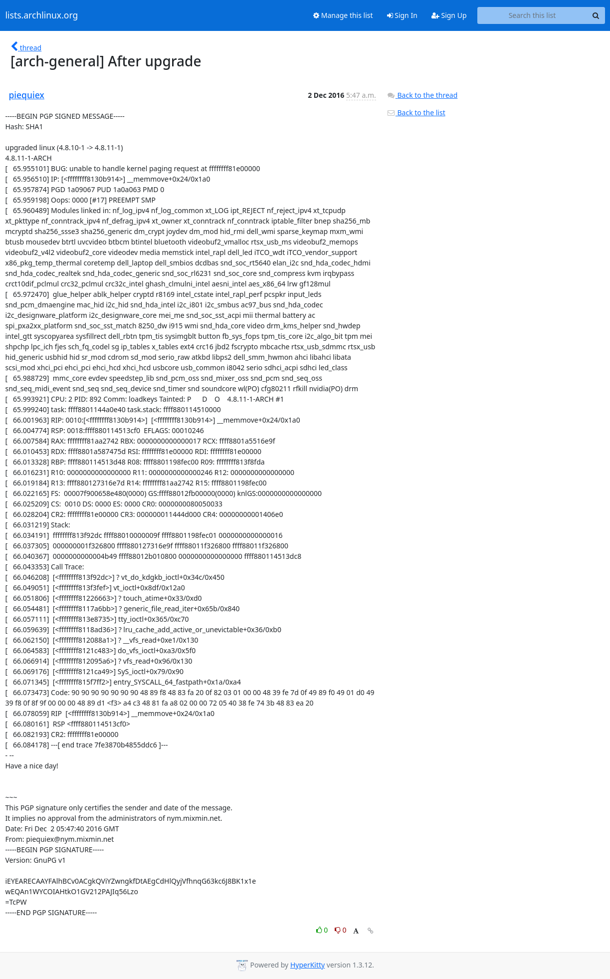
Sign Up (449, 15)
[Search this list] (532, 15)
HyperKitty (307, 965)
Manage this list (343, 15)
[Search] (596, 15)
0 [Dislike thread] (341, 930)
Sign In (402, 15)
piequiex (26, 95)
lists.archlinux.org (41, 15)
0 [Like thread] (323, 930)
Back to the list (416, 112)
